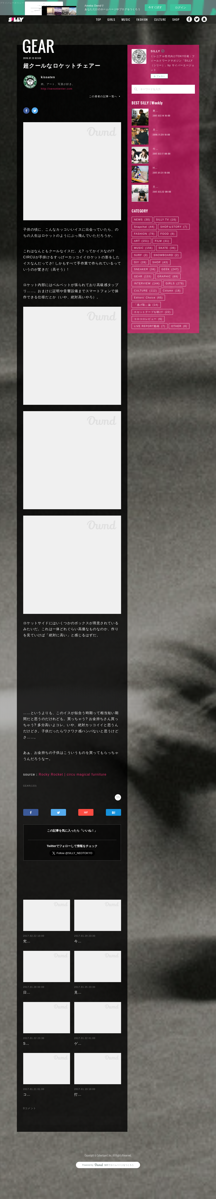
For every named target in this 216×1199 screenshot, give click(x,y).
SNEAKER (144, 269)
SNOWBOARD (166, 255)
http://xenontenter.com (57, 88)
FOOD (168, 233)
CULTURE (155, 19)
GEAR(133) (30, 786)
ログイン (180, 7)
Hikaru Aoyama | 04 (166, 167)
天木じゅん (160, 186)
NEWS (142, 219)
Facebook (187, 19)
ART (141, 241)
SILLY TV (166, 219)
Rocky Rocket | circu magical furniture (73, 774)
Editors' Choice (148, 297)
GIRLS (107, 19)
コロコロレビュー (148, 319)
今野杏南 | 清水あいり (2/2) (171, 148)
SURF (141, 255)
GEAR (38, 46)
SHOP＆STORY (173, 226)
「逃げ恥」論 (146, 304)
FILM (162, 241)
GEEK (170, 269)
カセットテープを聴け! (152, 312)
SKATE (167, 247)
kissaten (48, 77)
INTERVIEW (147, 283)
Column (172, 290)
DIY (140, 262)
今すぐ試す (155, 7)
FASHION (137, 19)
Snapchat (204, 19)
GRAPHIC (167, 276)
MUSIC (121, 19)
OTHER (179, 326)
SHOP (171, 19)
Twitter (196, 19)
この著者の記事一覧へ (105, 96)
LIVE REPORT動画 (149, 326)
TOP (93, 19)
